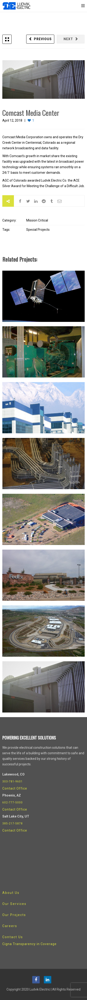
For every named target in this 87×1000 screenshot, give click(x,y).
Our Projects (14, 915)
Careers (9, 926)
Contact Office (14, 788)
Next (68, 39)
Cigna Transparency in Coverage (29, 944)
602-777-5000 (12, 802)
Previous (43, 39)
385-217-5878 (12, 823)
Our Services (14, 904)
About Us (10, 893)
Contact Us (12, 937)
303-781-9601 (12, 781)
